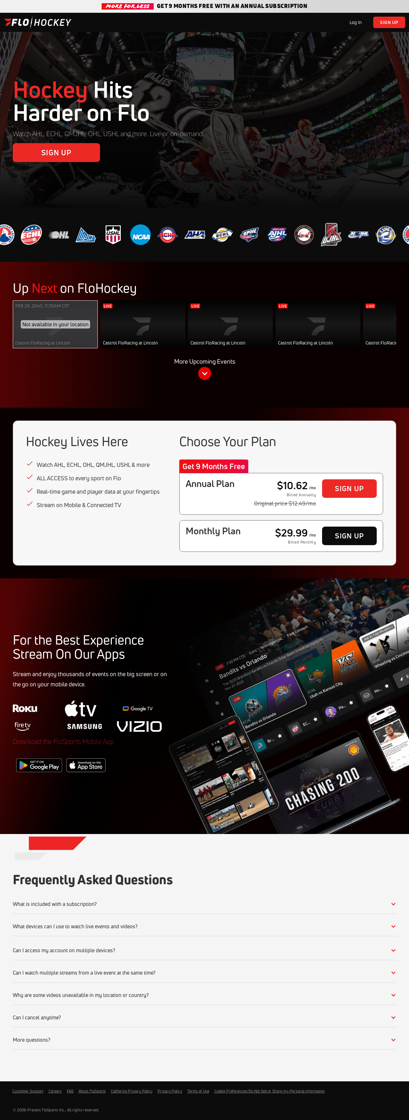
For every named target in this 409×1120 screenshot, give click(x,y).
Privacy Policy (170, 1091)
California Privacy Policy (131, 1091)
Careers (55, 1091)
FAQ (70, 1091)
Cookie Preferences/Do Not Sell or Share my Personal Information (269, 1091)
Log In (356, 22)
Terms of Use (198, 1091)
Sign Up (389, 22)
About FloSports (92, 1091)
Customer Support (27, 1091)
